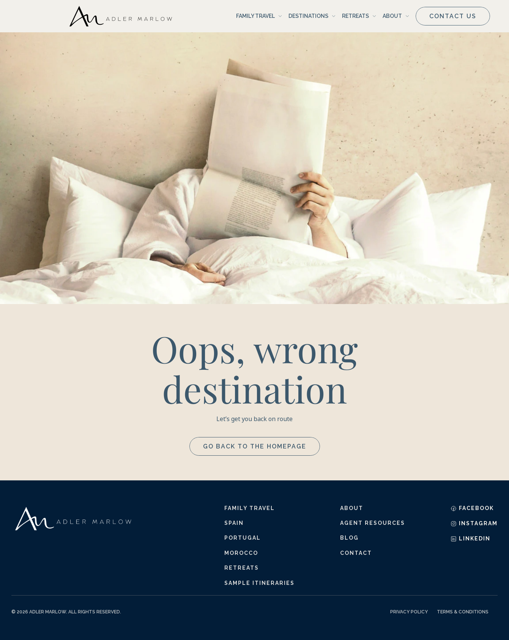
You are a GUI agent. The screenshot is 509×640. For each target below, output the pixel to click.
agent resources (372, 523)
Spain (234, 523)
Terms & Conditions (463, 612)
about (351, 508)
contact (356, 553)
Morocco (241, 553)
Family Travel (249, 508)
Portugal (242, 538)
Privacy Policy (409, 612)
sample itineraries (259, 583)
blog (349, 538)
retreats (241, 568)
